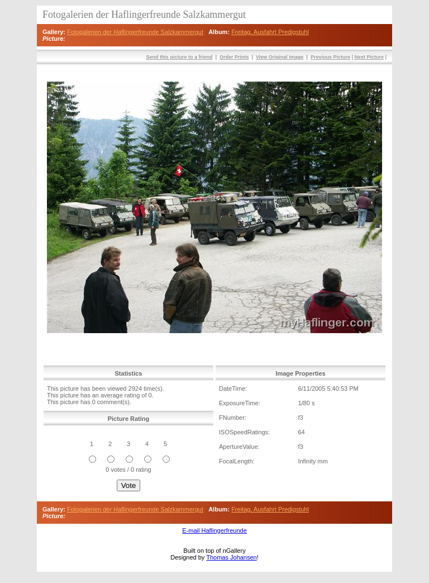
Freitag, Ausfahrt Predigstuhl (270, 32)
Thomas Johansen (231, 557)
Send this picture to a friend (179, 57)
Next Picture (369, 57)
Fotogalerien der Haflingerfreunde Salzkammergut (135, 32)
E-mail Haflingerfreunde (214, 530)
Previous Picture (330, 57)
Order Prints (234, 57)
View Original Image (279, 57)
